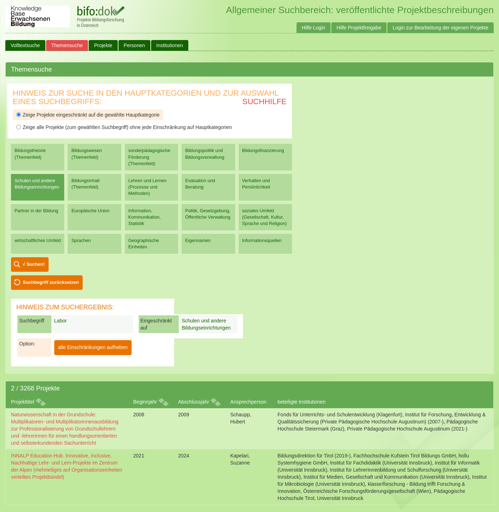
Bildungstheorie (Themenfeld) (30, 153)
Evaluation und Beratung (200, 184)
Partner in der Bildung (36, 210)
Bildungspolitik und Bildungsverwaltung (204, 153)
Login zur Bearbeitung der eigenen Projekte (440, 27)
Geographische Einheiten (143, 243)
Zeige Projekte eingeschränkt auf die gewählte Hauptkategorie (88, 115)
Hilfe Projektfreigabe (359, 27)
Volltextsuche (25, 45)
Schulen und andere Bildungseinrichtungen (37, 184)
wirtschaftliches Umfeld (38, 240)
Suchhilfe (264, 101)
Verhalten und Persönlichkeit (256, 184)
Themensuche (67, 45)
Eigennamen (198, 240)
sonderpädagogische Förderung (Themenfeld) (149, 157)
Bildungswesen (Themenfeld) (86, 153)
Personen (134, 45)
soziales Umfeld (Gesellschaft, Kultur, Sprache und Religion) (264, 217)
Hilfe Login (313, 27)
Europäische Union (90, 210)
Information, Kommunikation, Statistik (144, 217)
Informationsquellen (262, 240)
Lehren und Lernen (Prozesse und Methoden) (147, 187)
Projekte (103, 45)
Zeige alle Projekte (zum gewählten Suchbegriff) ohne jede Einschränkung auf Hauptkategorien (124, 127)
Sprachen (81, 240)
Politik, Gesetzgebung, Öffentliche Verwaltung (207, 214)
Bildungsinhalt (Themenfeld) (85, 184)
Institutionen (169, 45)
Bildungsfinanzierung (263, 150)
